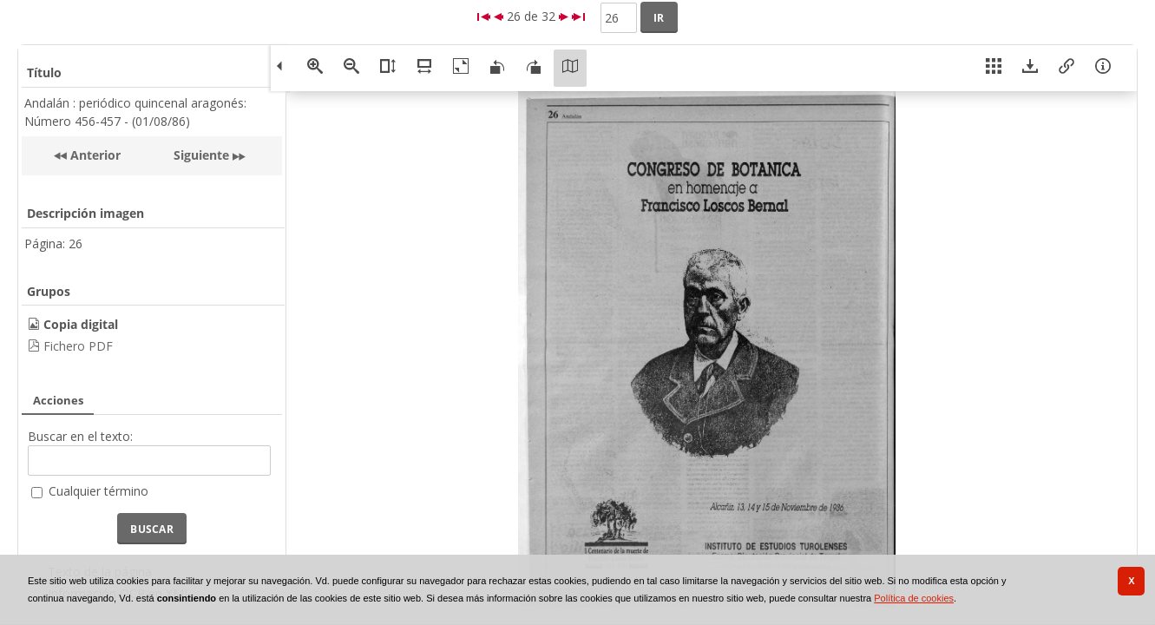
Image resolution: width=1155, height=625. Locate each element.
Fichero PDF (78, 346)
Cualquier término (98, 491)
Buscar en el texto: (80, 436)
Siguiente (201, 155)
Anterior (94, 155)
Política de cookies (914, 598)
